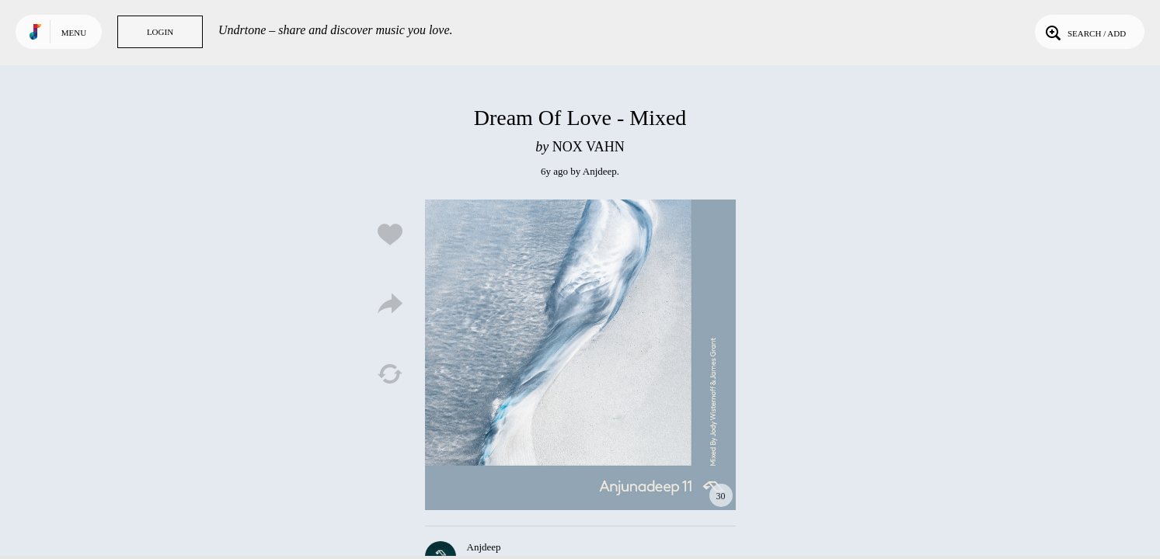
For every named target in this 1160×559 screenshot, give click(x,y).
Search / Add (1084, 32)
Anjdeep (600, 171)
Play (580, 355)
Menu (73, 32)
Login (160, 31)
